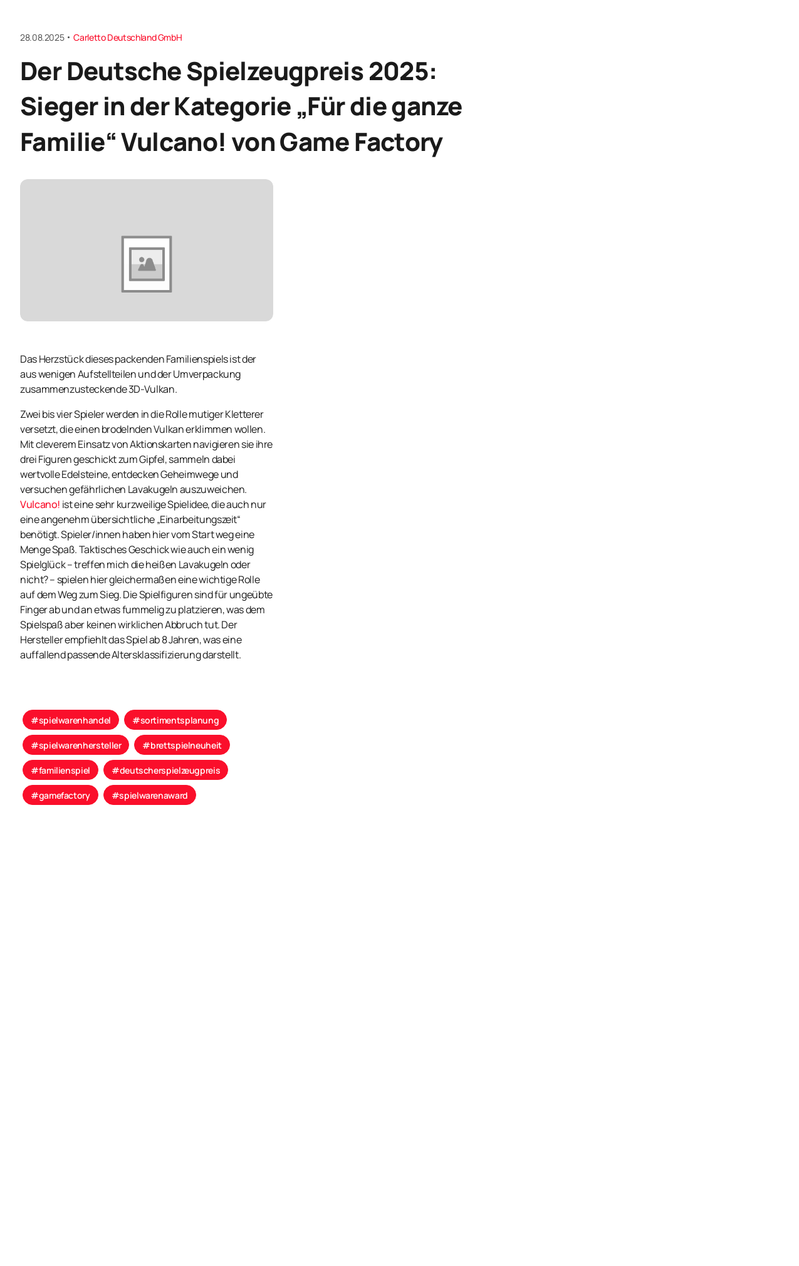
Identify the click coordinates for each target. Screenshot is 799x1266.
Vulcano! (40, 504)
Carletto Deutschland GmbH (127, 37)
